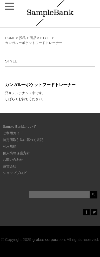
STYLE (45, 38)
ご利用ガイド (13, 133)
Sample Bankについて (19, 126)
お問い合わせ (13, 160)
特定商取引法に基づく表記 (23, 140)
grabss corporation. (49, 239)
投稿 (22, 38)
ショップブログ (14, 173)
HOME (10, 38)
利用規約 (9, 146)
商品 (33, 38)
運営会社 (9, 166)
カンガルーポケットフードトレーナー (33, 43)
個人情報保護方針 (16, 153)
